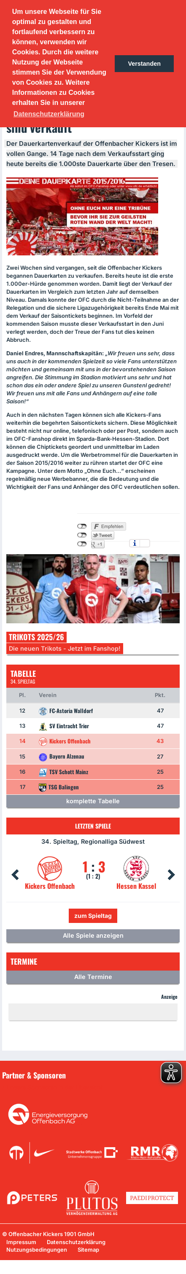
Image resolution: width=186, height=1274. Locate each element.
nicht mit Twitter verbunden (82, 535)
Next (171, 874)
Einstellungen (145, 543)
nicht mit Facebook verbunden (82, 526)
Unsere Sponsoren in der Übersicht (54, 1087)
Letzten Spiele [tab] (93, 825)
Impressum (21, 1242)
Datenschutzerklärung (76, 1242)
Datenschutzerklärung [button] (48, 114)
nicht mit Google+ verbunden (82, 544)
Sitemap (88, 1249)
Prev (14, 874)
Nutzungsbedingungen (36, 1249)
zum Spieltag (93, 915)
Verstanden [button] (144, 63)
